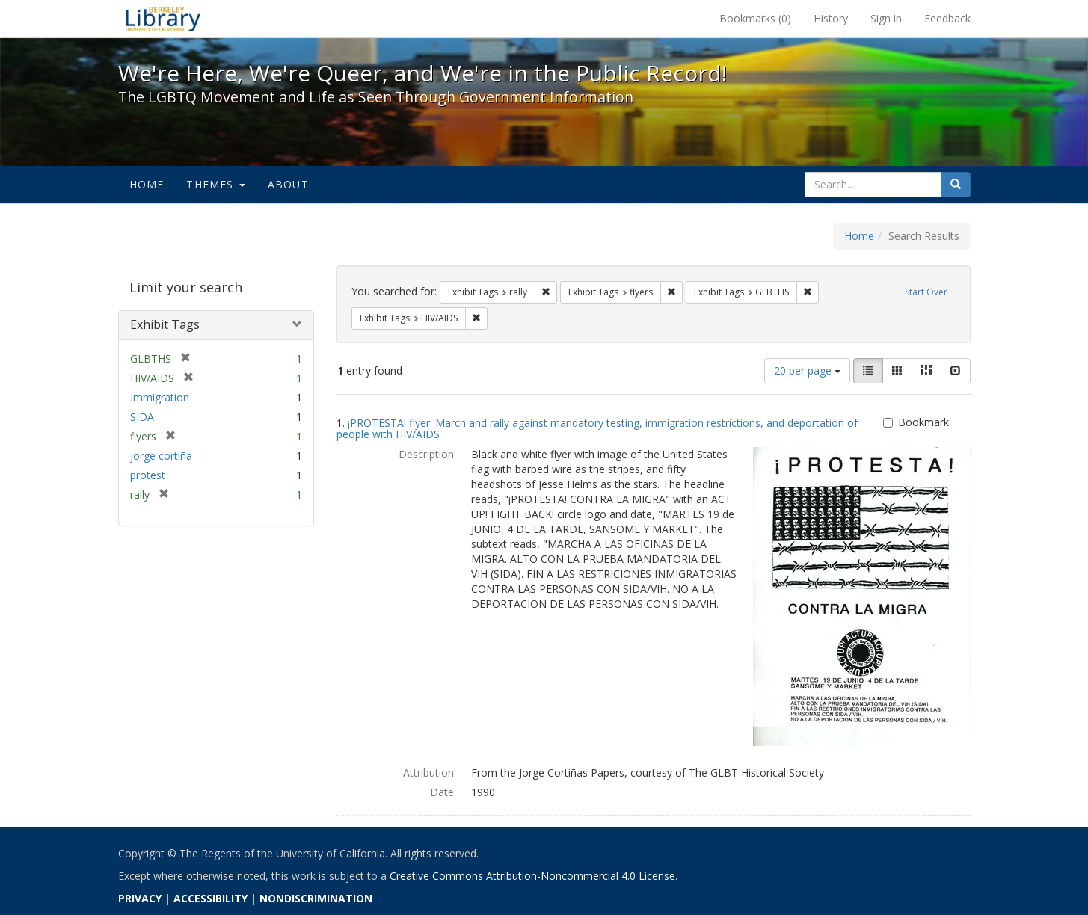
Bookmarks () (755, 18)
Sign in (886, 18)
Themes (215, 184)
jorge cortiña (161, 456)
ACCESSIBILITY (210, 898)
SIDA (142, 417)
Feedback (947, 18)
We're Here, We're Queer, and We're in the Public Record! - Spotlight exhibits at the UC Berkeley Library (163, 18)
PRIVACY (140, 898)
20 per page (807, 370)
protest (147, 475)
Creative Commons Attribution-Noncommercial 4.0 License (532, 876)
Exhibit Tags (165, 324)
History (831, 18)
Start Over (926, 292)
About (288, 184)
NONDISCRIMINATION (315, 898)
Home (147, 184)
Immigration (159, 397)
